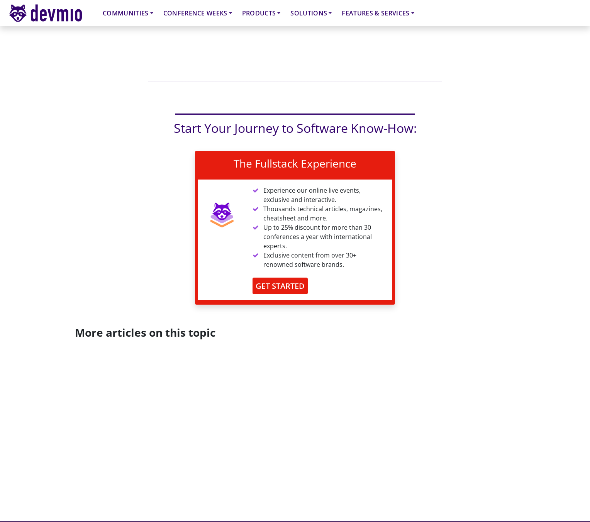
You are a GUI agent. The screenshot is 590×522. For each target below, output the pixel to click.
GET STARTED (280, 286)
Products (259, 13)
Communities (126, 13)
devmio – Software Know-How (51, 13)
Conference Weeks (195, 13)
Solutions (308, 13)
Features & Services (375, 13)
